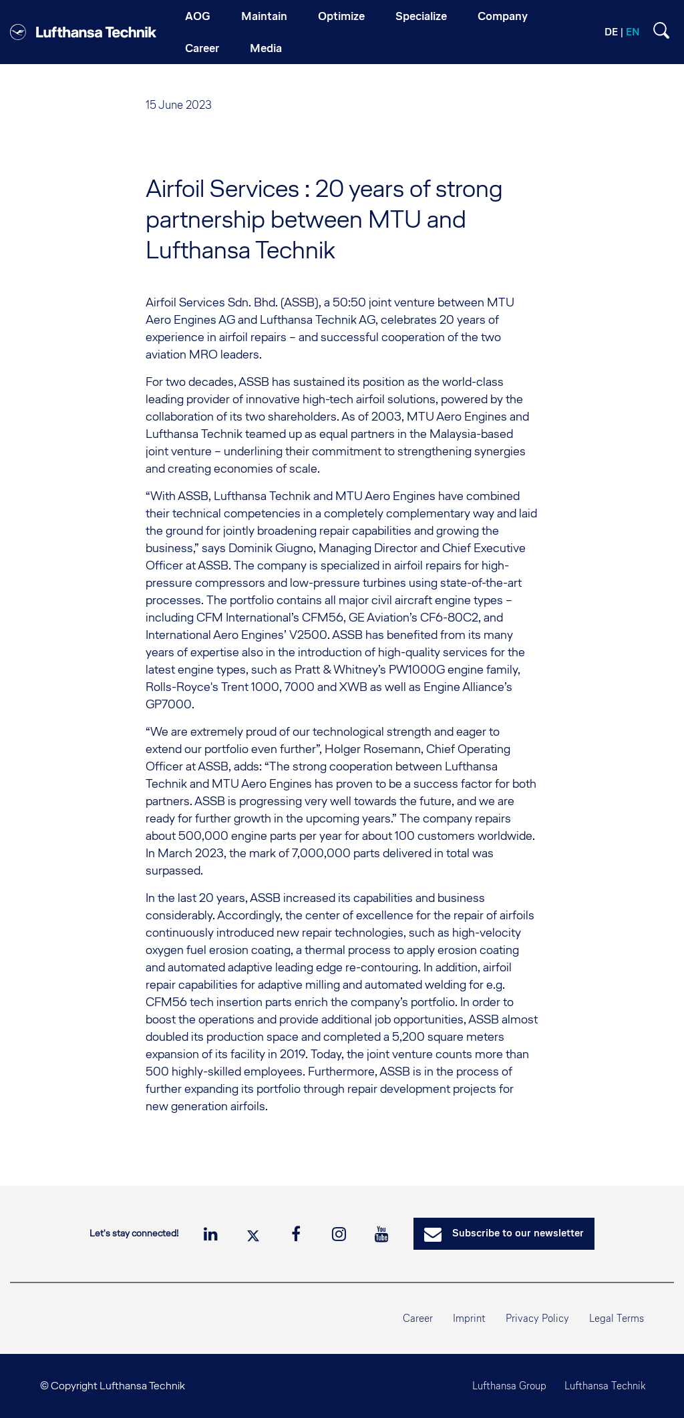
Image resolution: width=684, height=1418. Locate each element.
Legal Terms (616, 1318)
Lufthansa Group (506, 1386)
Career (418, 1318)
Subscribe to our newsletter (504, 1234)
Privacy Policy (537, 1318)
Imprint (469, 1318)
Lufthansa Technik (603, 1386)
